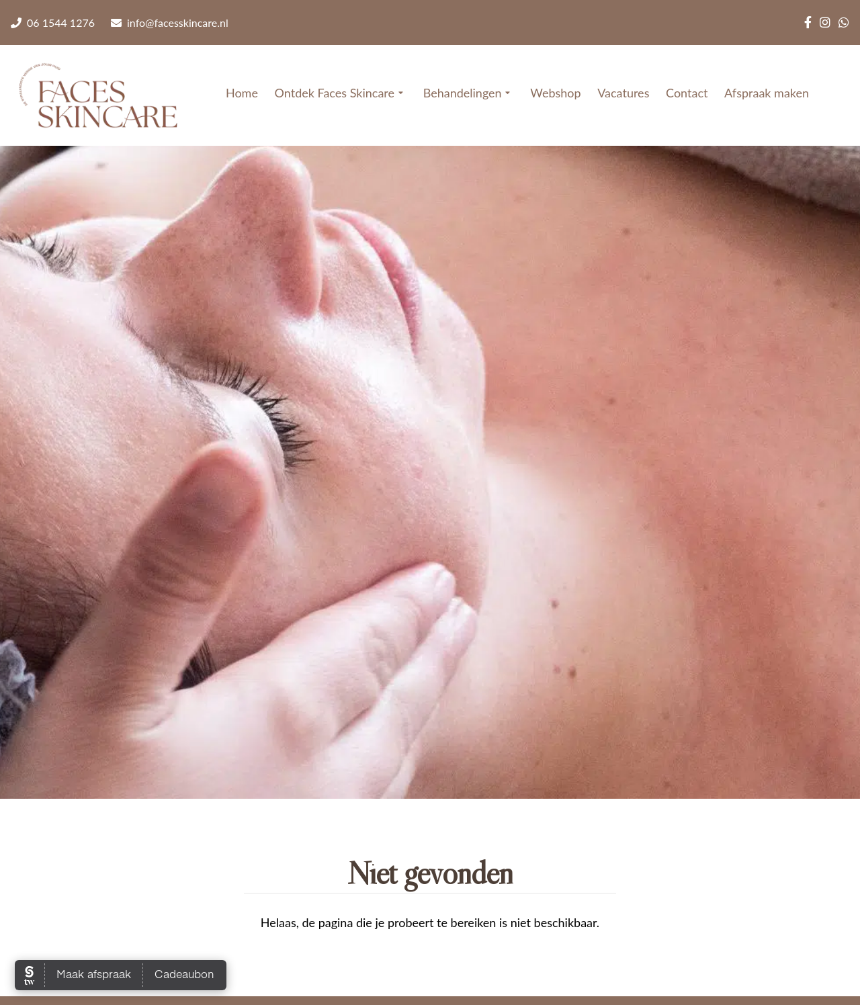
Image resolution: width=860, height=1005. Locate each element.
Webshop (555, 92)
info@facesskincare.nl (169, 22)
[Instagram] (825, 22)
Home (242, 92)
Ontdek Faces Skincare (340, 93)
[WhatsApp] (843, 22)
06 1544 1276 (53, 22)
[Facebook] (808, 22)
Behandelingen (468, 93)
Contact (686, 92)
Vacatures (623, 92)
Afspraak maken (766, 92)
